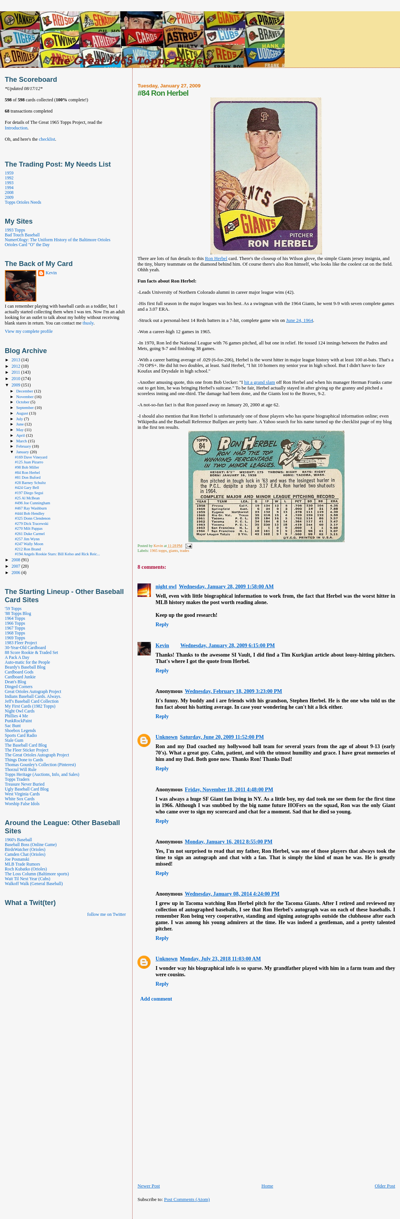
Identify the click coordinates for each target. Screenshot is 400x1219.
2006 (16, 572)
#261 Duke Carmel (30, 534)
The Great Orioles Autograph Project (37, 755)
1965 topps (158, 551)
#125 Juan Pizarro (29, 462)
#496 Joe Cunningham (32, 503)
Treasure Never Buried (25, 784)
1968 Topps (15, 633)
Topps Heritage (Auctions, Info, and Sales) (42, 774)
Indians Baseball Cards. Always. (33, 696)
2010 (16, 378)
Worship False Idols (22, 803)
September (25, 407)
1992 (9, 178)
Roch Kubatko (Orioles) (26, 869)
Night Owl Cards (19, 711)
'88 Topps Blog (18, 613)
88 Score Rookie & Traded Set (31, 652)
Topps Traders (17, 779)
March (22, 441)
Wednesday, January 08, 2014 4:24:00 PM (232, 894)
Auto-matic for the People (27, 662)
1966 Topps (15, 623)
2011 (16, 372)
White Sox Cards (19, 799)
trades (184, 551)
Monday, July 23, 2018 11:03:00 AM (220, 959)
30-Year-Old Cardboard (25, 647)
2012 (16, 366)
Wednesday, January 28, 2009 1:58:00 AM (226, 586)
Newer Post (148, 1186)
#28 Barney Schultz (30, 483)
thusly (88, 323)
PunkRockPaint (18, 720)
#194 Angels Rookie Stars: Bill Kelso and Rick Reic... (57, 554)
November (25, 396)
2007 (16, 566)
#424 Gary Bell (27, 487)
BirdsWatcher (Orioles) (25, 849)
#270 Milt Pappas (29, 528)
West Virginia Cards (22, 794)
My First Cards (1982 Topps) (30, 706)
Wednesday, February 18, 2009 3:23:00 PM (233, 691)
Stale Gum (14, 740)
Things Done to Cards (24, 760)
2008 (9, 192)
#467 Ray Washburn (31, 508)
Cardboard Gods (19, 672)
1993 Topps (15, 230)
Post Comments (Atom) (187, 1199)
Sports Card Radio (21, 735)
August (22, 413)
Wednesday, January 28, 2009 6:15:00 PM (227, 645)
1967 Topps (15, 628)
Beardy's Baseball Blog (25, 667)
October (23, 402)
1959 (9, 173)
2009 (9, 197)
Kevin (162, 645)
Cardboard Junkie (20, 677)
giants (173, 551)
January (23, 451)
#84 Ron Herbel (27, 472)
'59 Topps (13, 608)
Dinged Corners (19, 686)
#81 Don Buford (28, 477)
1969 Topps (15, 638)
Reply (162, 624)
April (21, 435)
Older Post (385, 1186)
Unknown (166, 737)
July (20, 418)
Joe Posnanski (17, 859)
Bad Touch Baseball (22, 235)
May (20, 429)
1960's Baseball (18, 839)
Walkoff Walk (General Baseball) (34, 883)
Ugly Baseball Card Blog (27, 789)
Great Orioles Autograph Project (33, 691)
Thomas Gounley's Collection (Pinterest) (40, 764)
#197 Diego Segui (29, 493)
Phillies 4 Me (16, 716)
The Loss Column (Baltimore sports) (37, 874)
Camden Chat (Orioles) (25, 854)
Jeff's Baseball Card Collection (31, 701)
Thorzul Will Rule (20, 769)
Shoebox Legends (20, 730)
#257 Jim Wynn (27, 539)
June (20, 424)
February (24, 446)
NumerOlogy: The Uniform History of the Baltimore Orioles (57, 239)
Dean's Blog (15, 681)
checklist (47, 139)
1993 (9, 182)
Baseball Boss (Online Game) (31, 844)
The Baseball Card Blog (26, 745)
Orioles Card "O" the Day (27, 244)
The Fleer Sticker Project (26, 750)
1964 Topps (15, 618)
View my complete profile (29, 331)
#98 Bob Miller (27, 467)
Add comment (156, 999)
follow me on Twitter (106, 914)
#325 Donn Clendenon (33, 518)
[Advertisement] (225, 1211)
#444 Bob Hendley (30, 513)
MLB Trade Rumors (22, 864)
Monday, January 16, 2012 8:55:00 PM (229, 842)
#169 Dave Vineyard (31, 457)
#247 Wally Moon (29, 544)
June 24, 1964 (299, 320)
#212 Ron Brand (28, 549)
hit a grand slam (259, 382)
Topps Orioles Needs (23, 202)
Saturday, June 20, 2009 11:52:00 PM (222, 737)
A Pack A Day (17, 657)
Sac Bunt (13, 725)
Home (267, 1186)
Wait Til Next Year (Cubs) (27, 878)
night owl (165, 586)
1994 (9, 187)
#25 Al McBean (27, 498)
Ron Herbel (216, 258)
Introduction (16, 128)
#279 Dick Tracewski (32, 524)
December (25, 391)
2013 (16, 360)
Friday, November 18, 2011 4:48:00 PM (229, 789)
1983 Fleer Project (21, 642)
